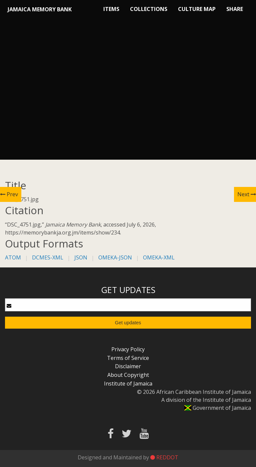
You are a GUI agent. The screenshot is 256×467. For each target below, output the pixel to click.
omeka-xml (159, 257)
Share (234, 9)
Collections (148, 9)
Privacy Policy (128, 349)
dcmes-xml (47, 257)
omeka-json (115, 257)
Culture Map (197, 9)
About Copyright (128, 375)
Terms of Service (128, 358)
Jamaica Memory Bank (40, 9)
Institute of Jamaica (128, 383)
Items (111, 9)
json (80, 257)
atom (13, 257)
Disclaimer (128, 366)
